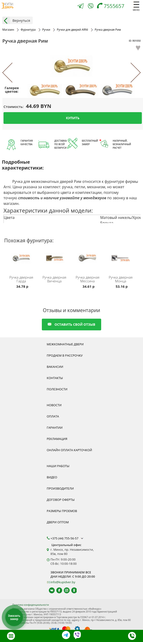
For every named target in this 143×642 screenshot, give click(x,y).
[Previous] (12, 73)
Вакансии (55, 367)
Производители (60, 488)
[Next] (131, 73)
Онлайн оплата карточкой (69, 450)
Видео (52, 477)
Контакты (55, 378)
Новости (54, 405)
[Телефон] (111, 6)
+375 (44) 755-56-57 (67, 538)
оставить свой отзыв (71, 324)
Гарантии (55, 427)
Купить (72, 118)
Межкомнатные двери (65, 344)
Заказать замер (14, 617)
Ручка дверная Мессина (87, 279)
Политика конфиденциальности (30, 604)
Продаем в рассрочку (65, 355)
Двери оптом (58, 522)
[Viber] (90, 7)
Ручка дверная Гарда (21, 279)
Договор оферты (61, 500)
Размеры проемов (62, 511)
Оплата (53, 416)
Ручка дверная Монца (120, 279)
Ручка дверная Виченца (54, 279)
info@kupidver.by (62, 582)
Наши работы (58, 466)
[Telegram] (80, 6)
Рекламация (57, 439)
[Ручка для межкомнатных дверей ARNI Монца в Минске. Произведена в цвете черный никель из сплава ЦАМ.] (121, 262)
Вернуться (16, 20)
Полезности (57, 389)
